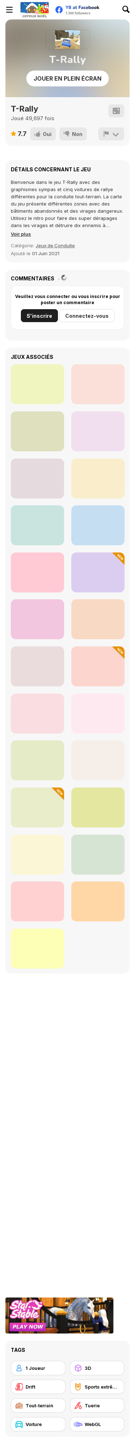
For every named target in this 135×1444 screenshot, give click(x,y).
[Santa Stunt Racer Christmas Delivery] (98, 901)
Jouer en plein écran (67, 78)
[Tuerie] (97, 1405)
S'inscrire (39, 316)
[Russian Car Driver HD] (37, 572)
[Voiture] (38, 1424)
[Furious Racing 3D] (37, 619)
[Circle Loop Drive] (37, 431)
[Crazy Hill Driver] (98, 619)
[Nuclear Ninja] (98, 431)
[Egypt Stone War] (37, 384)
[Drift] (38, 1387)
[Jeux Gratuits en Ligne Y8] (34, 10)
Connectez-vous (87, 316)
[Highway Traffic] (37, 666)
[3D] (97, 1368)
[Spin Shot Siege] (37, 525)
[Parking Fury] (98, 525)
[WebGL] (97, 1424)
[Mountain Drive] (98, 714)
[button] (21, 234)
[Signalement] (111, 133)
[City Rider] (98, 478)
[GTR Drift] (98, 855)
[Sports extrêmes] (97, 1387)
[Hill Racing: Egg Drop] (98, 572)
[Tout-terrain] (38, 1405)
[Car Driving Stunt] (37, 855)
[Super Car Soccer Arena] (37, 807)
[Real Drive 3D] (98, 807)
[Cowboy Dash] (98, 384)
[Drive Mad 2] (37, 901)
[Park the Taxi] (98, 760)
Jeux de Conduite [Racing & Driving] (55, 245)
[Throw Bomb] (37, 478)
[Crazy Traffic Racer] (98, 666)
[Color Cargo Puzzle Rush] (37, 949)
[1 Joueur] (38, 1368)
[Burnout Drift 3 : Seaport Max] (37, 760)
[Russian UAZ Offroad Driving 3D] (37, 714)
